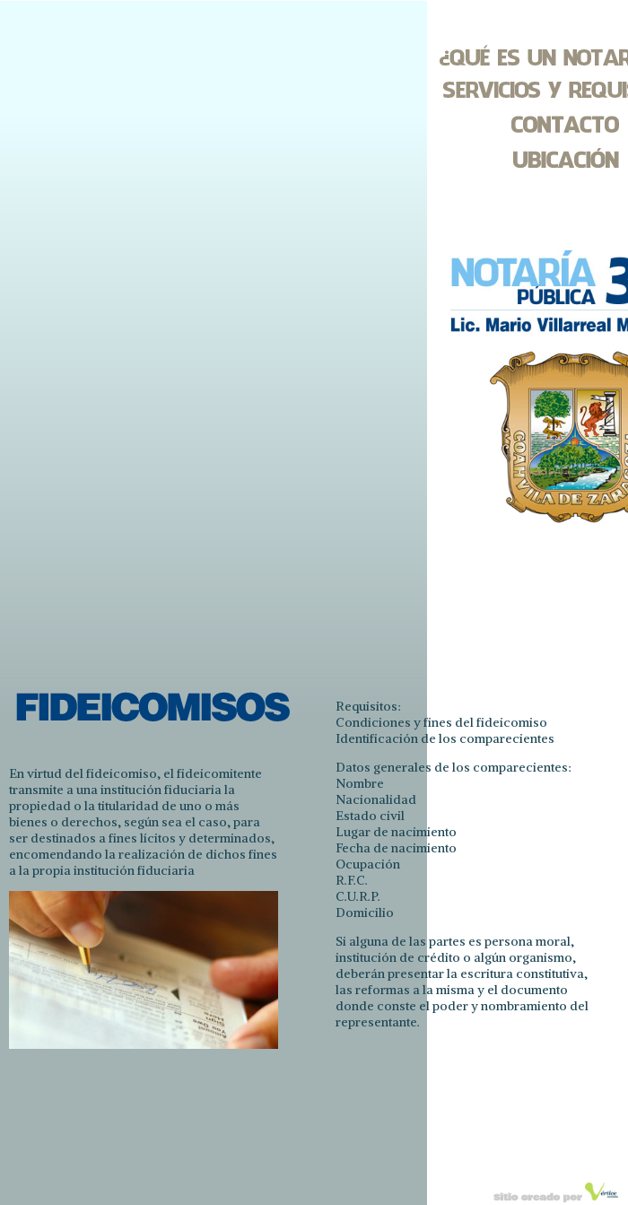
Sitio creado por (539, 1198)
